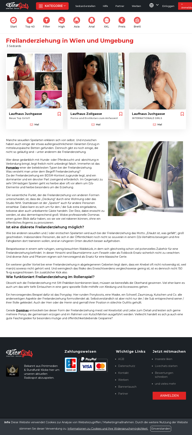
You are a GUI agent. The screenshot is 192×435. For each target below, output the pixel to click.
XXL (107, 22)
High (62, 22)
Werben (123, 379)
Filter (47, 22)
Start (14, 22)
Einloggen (168, 6)
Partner (123, 393)
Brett (138, 22)
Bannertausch (127, 386)
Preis (123, 22)
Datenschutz (126, 366)
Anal (92, 22)
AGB (121, 359)
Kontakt (123, 373)
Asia (77, 22)
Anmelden (169, 395)
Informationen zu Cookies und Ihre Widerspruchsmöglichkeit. (108, 428)
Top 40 (31, 22)
